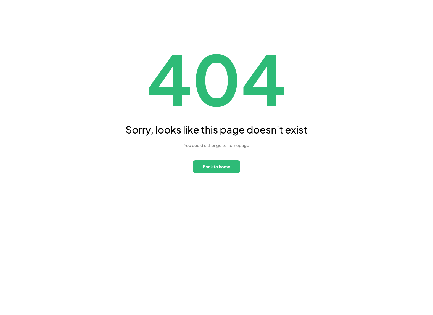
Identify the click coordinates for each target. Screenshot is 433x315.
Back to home (216, 166)
